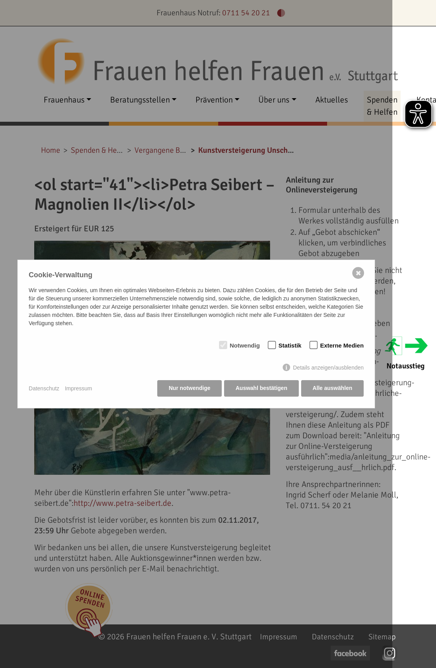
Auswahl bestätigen (261, 388)
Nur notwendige (189, 388)
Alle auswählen (332, 388)
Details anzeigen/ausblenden (328, 368)
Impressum (78, 388)
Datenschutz (44, 388)
